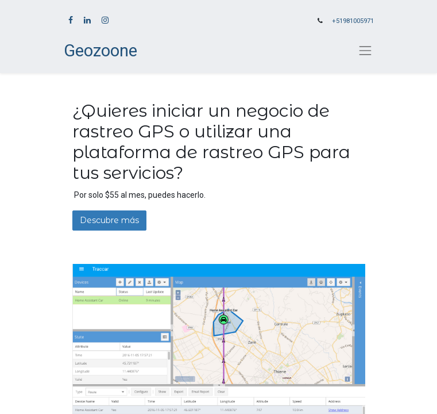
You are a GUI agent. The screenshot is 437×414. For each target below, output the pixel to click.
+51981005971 (353, 21)
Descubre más (109, 220)
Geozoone (100, 50)
